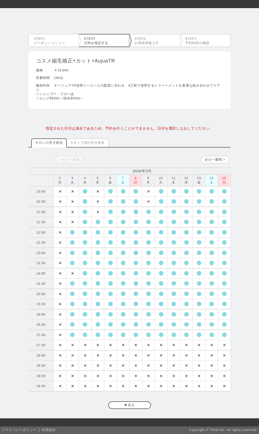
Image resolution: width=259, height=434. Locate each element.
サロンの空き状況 (49, 142)
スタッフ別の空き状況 (87, 142)
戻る (131, 405)
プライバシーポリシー (19, 430)
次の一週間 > (215, 159)
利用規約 (49, 430)
